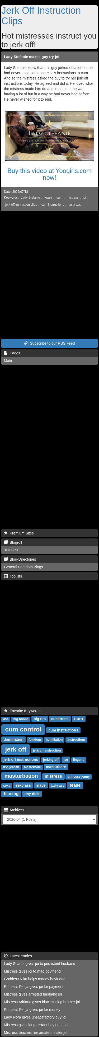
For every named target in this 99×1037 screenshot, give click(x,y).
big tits (40, 719)
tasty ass (74, 205)
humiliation (54, 740)
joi (84, 197)
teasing (11, 793)
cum (59, 197)
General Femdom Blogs (23, 567)
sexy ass (23, 785)
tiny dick (31, 794)
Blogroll (13, 542)
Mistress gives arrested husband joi (33, 994)
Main (8, 361)
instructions (77, 740)
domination (13, 739)
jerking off (51, 760)
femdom (35, 740)
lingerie (78, 760)
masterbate (32, 767)
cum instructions (52, 205)
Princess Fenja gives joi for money (32, 1009)
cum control (23, 729)
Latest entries (18, 956)
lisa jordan (11, 767)
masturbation (21, 776)
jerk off (15, 749)
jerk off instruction (47, 750)
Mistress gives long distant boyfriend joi (36, 1025)
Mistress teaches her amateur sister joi (35, 1032)
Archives (14, 810)
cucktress (59, 719)
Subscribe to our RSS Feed (49, 343)
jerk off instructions (20, 759)
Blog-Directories (20, 559)
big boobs (20, 719)
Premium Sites (19, 533)
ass (5, 719)
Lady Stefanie (30, 197)
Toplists (13, 576)
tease (48, 197)
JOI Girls (11, 550)
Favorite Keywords (22, 711)
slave (40, 785)
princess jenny (79, 776)
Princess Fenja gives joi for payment (33, 986)
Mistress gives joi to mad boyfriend (32, 971)
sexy (6, 785)
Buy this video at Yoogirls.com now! (49, 174)
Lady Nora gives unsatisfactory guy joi (35, 1017)
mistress (72, 197)
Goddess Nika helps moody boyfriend (34, 979)
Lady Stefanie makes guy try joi (31, 57)
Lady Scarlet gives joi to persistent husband (39, 963)
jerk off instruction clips (21, 205)
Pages (12, 353)
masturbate (56, 767)
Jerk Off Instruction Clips (41, 15)
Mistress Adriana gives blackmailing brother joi (42, 1002)
